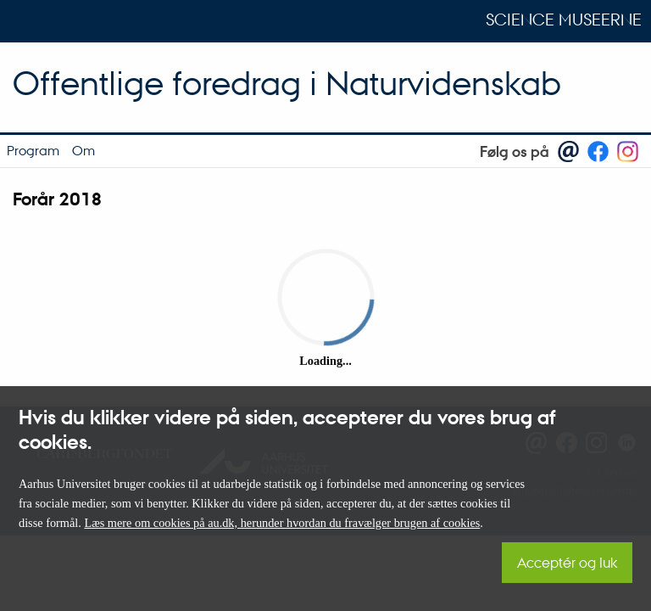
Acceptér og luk (567, 562)
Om (83, 150)
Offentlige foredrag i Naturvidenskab (287, 83)
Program (33, 150)
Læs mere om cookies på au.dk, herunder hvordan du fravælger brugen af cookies (282, 523)
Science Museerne (564, 19)
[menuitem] (32, 151)
